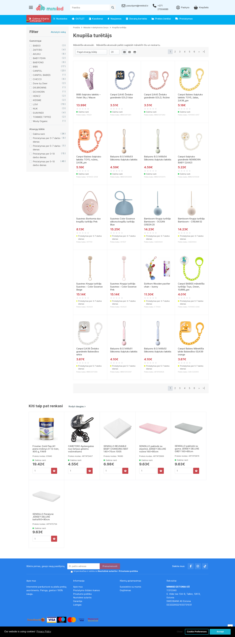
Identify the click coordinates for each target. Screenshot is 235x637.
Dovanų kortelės (136, 18)
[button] (35, 21)
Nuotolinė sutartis (82, 597)
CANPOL (37, 70)
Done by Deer (40, 83)
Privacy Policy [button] (44, 631)
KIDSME (37, 100)
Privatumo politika (82, 593)
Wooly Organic (40, 121)
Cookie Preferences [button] (196, 631)
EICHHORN (39, 91)
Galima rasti (39, 133)
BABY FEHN (39, 58)
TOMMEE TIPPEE (42, 117)
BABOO (37, 45)
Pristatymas (184, 18)
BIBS (35, 66)
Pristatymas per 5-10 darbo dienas (44, 163)
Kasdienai (96, 18)
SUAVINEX (38, 112)
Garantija (77, 601)
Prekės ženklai (161, 18)
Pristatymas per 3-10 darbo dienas (44, 155)
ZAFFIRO (37, 49)
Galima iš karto (39, 18)
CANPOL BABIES (42, 75)
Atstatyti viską (58, 32)
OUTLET (78, 18)
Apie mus (78, 586)
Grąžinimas (125, 590)
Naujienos (114, 18)
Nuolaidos (60, 18)
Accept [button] (220, 631)
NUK (35, 108)
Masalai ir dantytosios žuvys (96, 27)
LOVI (35, 104)
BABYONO (38, 62)
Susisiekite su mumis (130, 586)
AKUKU (37, 54)
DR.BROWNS (39, 87)
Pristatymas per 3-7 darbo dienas (46, 140)
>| (204, 51)
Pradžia (76, 27)
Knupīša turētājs (119, 27)
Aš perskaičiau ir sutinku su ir (104, 571)
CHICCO (37, 79)
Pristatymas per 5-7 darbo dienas (46, 147)
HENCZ (36, 96)
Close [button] (179, 631)
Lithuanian (34, 20)
